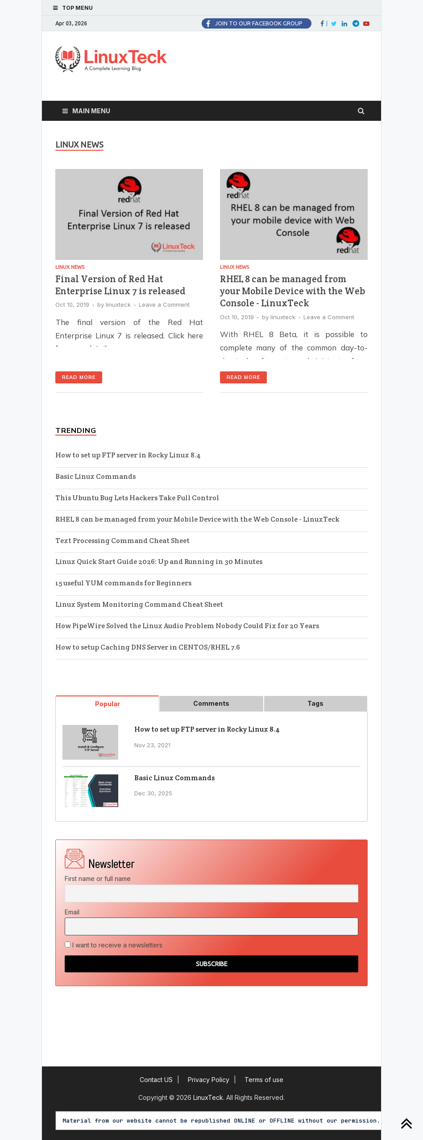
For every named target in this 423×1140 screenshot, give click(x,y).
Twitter (333, 23)
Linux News (69, 267)
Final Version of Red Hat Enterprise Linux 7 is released (120, 285)
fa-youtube (365, 23)
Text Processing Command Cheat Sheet (122, 540)
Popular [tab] (107, 704)
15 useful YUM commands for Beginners (123, 583)
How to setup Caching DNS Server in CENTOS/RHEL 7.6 (147, 647)
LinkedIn (344, 23)
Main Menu (91, 111)
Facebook (326, 24)
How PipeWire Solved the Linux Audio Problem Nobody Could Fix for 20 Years (187, 625)
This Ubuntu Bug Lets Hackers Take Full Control (137, 497)
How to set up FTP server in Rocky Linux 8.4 (128, 455)
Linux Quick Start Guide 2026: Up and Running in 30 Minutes (158, 561)
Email (72, 912)
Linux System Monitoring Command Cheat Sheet (139, 604)
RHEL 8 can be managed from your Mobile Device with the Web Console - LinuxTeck (292, 291)
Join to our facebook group (259, 23)
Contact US (156, 1079)
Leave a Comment (164, 304)
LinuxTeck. (209, 1097)
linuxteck (118, 304)
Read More (78, 377)
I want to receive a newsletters (113, 945)
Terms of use (264, 1079)
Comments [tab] (211, 703)
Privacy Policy (208, 1079)
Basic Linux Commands (95, 476)
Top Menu (77, 7)
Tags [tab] (315, 703)
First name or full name (98, 878)
